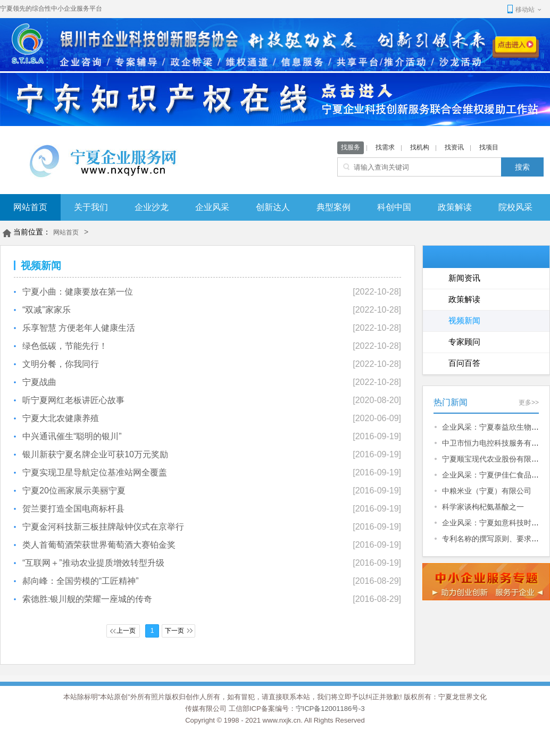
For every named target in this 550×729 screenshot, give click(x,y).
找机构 (419, 147)
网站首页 (30, 207)
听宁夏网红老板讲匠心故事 (73, 400)
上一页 (126, 630)
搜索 (522, 167)
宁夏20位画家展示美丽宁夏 (74, 490)
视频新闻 (464, 320)
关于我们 (91, 207)
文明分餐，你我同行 (60, 363)
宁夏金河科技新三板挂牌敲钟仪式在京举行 (103, 526)
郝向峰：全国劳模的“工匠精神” (80, 580)
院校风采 (515, 207)
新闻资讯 (464, 277)
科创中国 (394, 207)
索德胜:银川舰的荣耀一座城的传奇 (87, 599)
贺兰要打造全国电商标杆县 (73, 508)
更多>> (529, 402)
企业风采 (212, 207)
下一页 (174, 630)
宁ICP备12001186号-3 (330, 709)
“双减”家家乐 (46, 309)
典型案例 (333, 207)
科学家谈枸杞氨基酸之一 (483, 506)
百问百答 (464, 362)
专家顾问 (464, 341)
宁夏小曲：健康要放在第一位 (77, 291)
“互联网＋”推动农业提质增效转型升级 (93, 562)
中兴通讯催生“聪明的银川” (72, 436)
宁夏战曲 (39, 382)
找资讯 (454, 147)
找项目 (488, 147)
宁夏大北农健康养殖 (60, 418)
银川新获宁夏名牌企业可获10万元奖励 (95, 454)
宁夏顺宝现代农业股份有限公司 (494, 459)
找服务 (350, 147)
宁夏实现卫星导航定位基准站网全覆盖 (94, 472)
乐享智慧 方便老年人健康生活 (78, 327)
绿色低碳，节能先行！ (64, 345)
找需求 (385, 147)
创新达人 (273, 207)
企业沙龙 (152, 207)
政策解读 (455, 207)
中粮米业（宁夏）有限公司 (486, 491)
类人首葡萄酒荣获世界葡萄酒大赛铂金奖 (99, 544)
